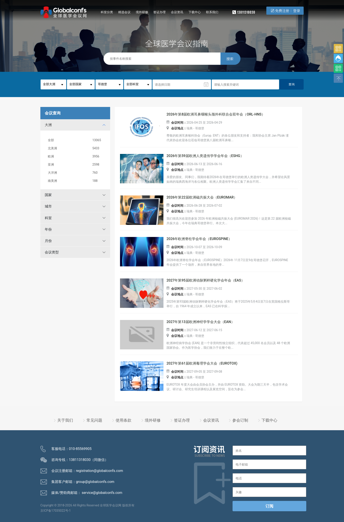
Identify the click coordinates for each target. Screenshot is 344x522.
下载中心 (194, 12)
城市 (48, 206)
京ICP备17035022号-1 (55, 510)
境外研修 (142, 12)
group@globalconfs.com (95, 482)
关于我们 (65, 420)
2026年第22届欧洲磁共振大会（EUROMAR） (202, 197)
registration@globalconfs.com (99, 471)
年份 (48, 229)
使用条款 (123, 420)
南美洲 (76, 181)
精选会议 (124, 12)
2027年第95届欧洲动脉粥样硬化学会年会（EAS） (206, 280)
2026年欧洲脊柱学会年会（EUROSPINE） (199, 239)
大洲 (48, 125)
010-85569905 (80, 449)
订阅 (269, 506)
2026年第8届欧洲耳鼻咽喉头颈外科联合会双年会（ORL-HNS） (216, 114)
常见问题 (94, 420)
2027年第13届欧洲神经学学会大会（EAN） (201, 322)
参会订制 (240, 420)
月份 (48, 241)
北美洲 (76, 148)
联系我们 (212, 12)
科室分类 (107, 12)
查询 (291, 84)
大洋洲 (76, 173)
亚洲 (76, 165)
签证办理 (159, 12)
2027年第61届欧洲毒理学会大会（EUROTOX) (202, 363)
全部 (76, 140)
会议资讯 (177, 12)
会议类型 (52, 252)
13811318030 (80, 460)
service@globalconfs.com (102, 493)
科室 (48, 218)
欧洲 (76, 156)
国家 (48, 195)
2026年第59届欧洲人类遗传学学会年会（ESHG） (205, 156)
